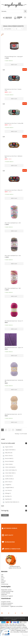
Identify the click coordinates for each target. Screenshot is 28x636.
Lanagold (8, 484)
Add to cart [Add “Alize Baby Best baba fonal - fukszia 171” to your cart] (14, 329)
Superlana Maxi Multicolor (12, 502)
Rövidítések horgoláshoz (7, 603)
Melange (8, 493)
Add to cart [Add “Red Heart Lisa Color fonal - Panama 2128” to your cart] (14, 98)
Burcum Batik (9, 458)
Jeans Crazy (8, 481)
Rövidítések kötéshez (6, 604)
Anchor (3, 578)
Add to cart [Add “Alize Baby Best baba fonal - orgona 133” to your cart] (14, 355)
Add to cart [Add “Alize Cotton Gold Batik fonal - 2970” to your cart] (14, 231)
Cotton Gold (9, 464)
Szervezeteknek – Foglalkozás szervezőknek (11, 606)
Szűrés (5, 515)
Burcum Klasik (9, 461)
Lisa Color (8, 490)
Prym (2, 579)
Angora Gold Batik (10, 449)
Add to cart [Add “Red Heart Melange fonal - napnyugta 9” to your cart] (14, 64)
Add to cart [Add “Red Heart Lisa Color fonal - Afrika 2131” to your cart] (14, 198)
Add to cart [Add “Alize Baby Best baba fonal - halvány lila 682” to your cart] (14, 389)
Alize (2, 576)
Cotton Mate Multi (10, 473)
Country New (9, 476)
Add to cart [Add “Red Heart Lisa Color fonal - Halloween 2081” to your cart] (14, 165)
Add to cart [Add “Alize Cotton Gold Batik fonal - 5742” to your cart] (14, 263)
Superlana (8, 499)
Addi (2, 574)
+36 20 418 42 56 (17, 568)
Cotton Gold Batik (10, 467)
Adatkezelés (4, 594)
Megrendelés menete (6, 589)
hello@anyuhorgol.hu (15, 566)
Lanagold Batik (9, 487)
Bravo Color (8, 455)
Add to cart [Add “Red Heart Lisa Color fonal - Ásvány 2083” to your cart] (14, 131)
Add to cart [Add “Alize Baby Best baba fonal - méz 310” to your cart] (14, 422)
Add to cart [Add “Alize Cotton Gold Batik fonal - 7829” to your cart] (14, 296)
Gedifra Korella (9, 478)
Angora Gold (9, 447)
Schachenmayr (4, 584)
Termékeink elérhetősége (7, 591)
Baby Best (8, 452)
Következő (18, 430)
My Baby (8, 496)
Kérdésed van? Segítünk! (7, 596)
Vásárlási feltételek (5, 593)
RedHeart (3, 581)
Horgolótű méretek (5, 601)
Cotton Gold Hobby (11, 470)
